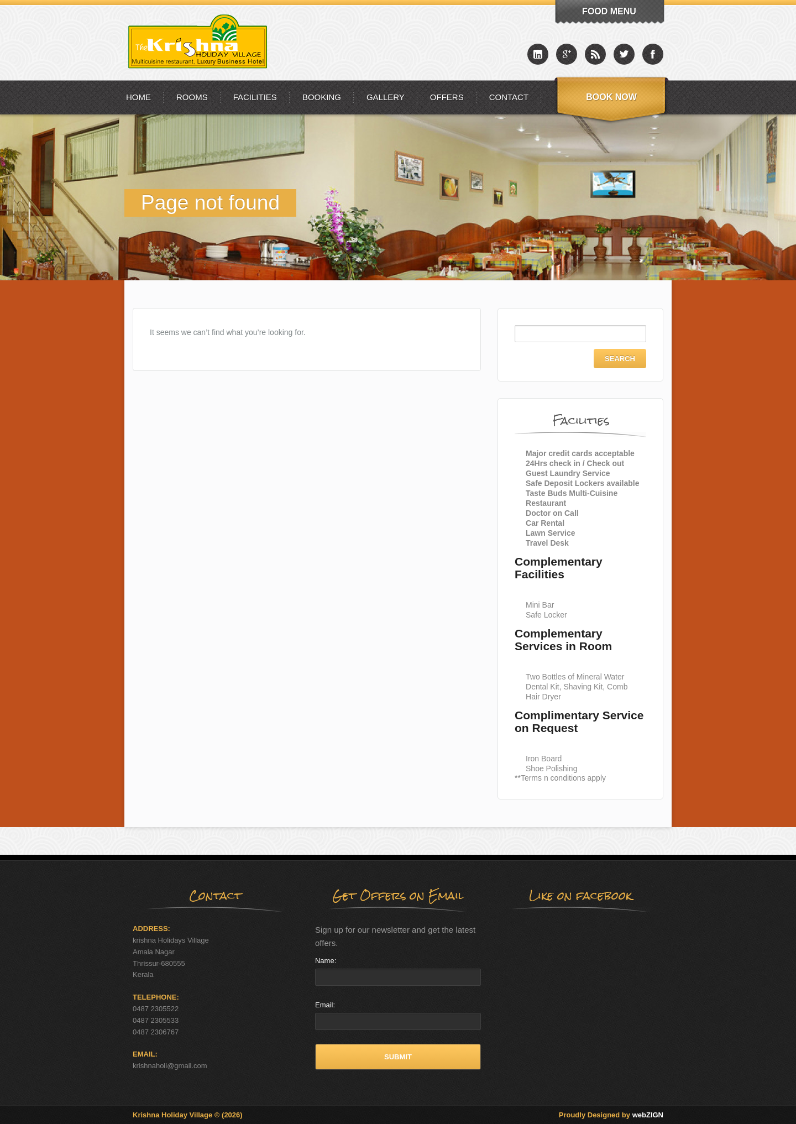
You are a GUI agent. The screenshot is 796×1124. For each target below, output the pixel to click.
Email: (325, 1005)
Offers (447, 97)
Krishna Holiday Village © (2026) (188, 1115)
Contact (508, 97)
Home (138, 97)
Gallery (385, 97)
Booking (321, 97)
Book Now (611, 97)
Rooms (192, 97)
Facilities (255, 97)
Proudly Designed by (611, 1115)
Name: (325, 960)
